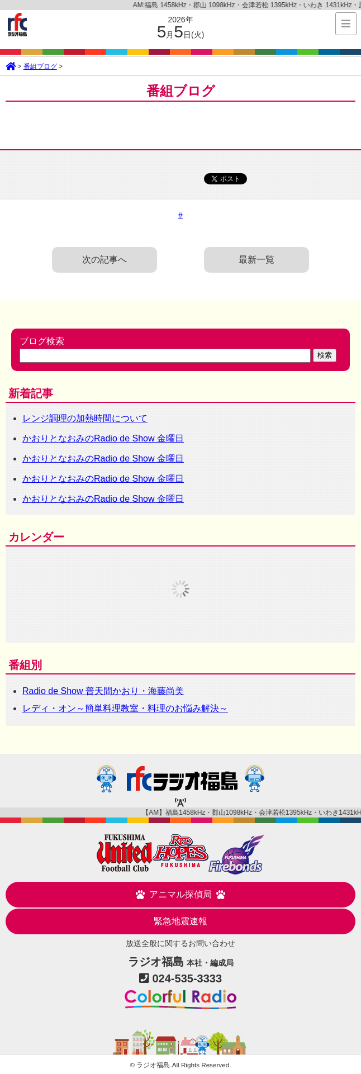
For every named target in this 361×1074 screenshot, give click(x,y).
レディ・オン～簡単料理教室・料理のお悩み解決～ (125, 708)
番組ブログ (40, 66)
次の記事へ (104, 259)
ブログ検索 (42, 341)
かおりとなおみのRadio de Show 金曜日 (103, 438)
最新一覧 (256, 259)
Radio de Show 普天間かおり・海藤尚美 (103, 691)
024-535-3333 (187, 978)
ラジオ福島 (17, 24)
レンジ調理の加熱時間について (85, 418)
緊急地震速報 (180, 921)
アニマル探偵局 (180, 895)
